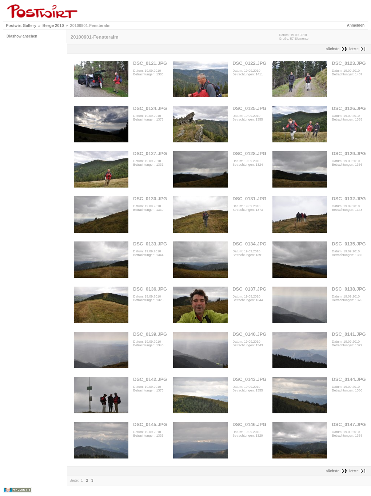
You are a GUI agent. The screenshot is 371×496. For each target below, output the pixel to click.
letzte (354, 49)
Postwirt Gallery (21, 25)
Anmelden (355, 25)
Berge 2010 (53, 25)
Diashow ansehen (22, 36)
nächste (332, 49)
